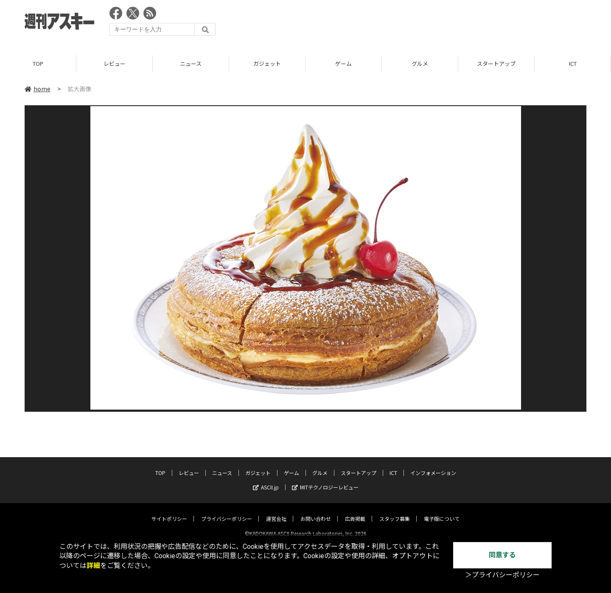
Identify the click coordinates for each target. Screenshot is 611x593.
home (37, 88)
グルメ (420, 63)
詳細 (93, 566)
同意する (502, 555)
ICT (573, 63)
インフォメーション (433, 465)
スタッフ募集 (394, 511)
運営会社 (276, 511)
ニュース (191, 63)
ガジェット (267, 63)
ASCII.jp (266, 479)
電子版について (442, 511)
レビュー (115, 63)
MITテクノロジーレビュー (325, 479)
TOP (38, 63)
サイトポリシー (169, 511)
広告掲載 (355, 511)
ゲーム (343, 63)
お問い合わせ (315, 511)
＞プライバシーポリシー (502, 575)
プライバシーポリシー (226, 511)
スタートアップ (496, 63)
